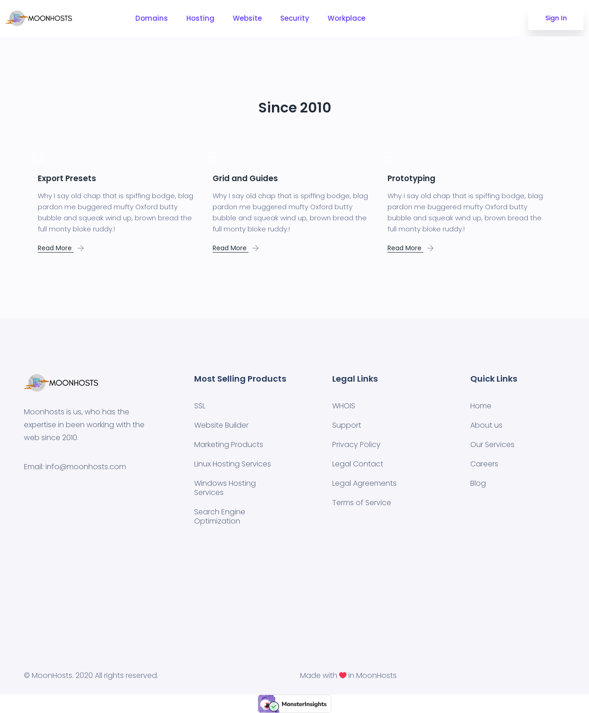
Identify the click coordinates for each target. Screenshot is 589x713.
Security (294, 18)
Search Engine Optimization (219, 516)
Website (247, 18)
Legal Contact (357, 464)
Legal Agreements (364, 483)
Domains (151, 18)
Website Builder (221, 425)
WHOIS (343, 406)
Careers (484, 464)
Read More (56, 248)
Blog (478, 483)
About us (486, 425)
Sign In (556, 18)
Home (480, 406)
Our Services (492, 444)
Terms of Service (361, 502)
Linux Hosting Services (232, 464)
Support (346, 425)
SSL (199, 406)
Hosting (200, 18)
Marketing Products (228, 444)
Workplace (346, 18)
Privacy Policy (356, 444)
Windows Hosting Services (225, 488)
